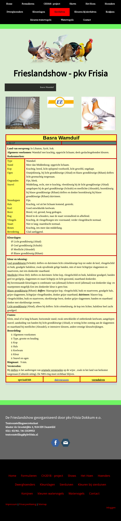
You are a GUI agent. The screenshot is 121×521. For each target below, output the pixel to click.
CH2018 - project (52, 4)
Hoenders (110, 4)
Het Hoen (90, 4)
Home (9, 4)
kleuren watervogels (40, 20)
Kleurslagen (38, 12)
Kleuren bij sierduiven (85, 12)
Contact (87, 20)
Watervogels (67, 20)
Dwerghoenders (15, 12)
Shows (72, 4)
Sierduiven (59, 12)
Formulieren (28, 4)
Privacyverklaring (27, 504)
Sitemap (42, 504)
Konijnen (110, 12)
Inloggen (110, 507)
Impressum (11, 504)
